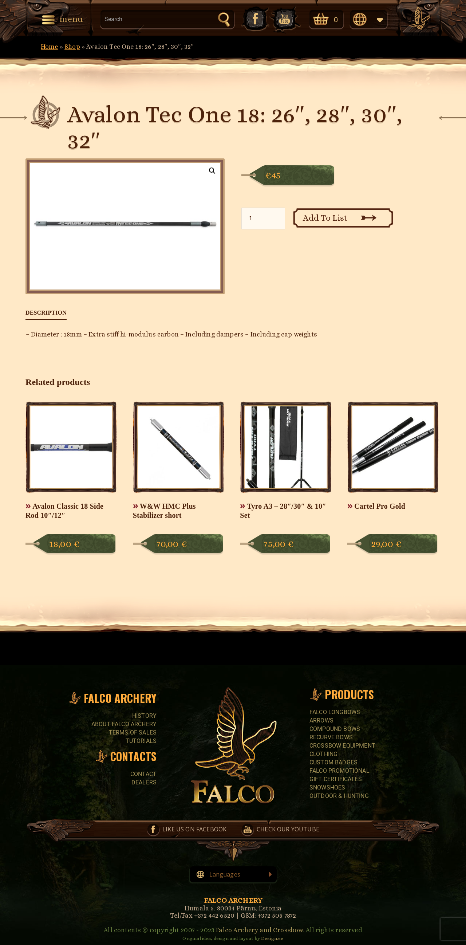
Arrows (321, 720)
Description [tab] (46, 313)
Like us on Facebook (254, 18)
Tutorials (141, 740)
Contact (143, 774)
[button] (212, 170)
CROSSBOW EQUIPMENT (342, 745)
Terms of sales (133, 732)
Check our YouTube (285, 18)
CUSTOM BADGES (333, 762)
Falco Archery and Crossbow (259, 930)
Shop (72, 46)
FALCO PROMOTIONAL (339, 770)
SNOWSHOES (327, 787)
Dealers (144, 782)
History (144, 715)
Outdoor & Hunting (339, 795)
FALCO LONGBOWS (334, 712)
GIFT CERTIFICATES (335, 779)
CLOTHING (323, 754)
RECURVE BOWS (331, 737)
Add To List (325, 218)
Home (49, 46)
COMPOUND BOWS (334, 728)
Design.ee (272, 938)
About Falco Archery (124, 724)
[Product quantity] (263, 218)
